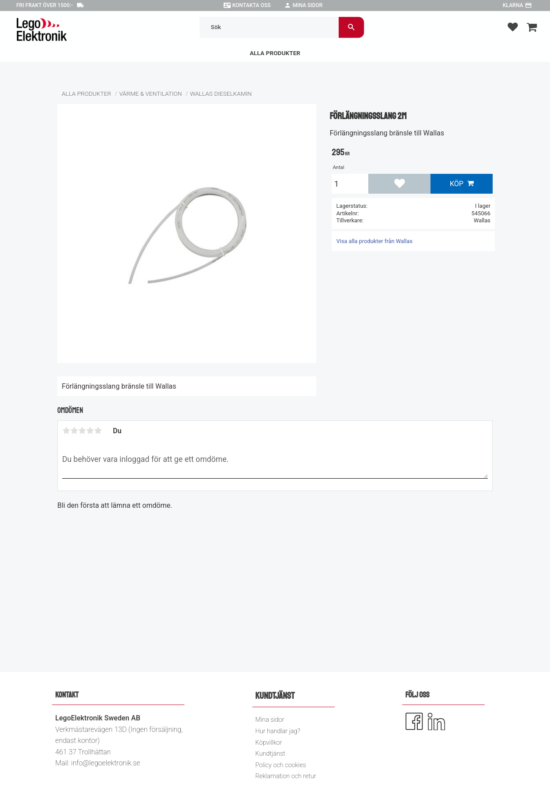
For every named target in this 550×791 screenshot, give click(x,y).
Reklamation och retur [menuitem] (285, 776)
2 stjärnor (74, 431)
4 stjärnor (90, 431)
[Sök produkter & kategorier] (268, 27)
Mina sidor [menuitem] (269, 720)
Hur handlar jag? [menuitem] (277, 731)
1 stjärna (66, 431)
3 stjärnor (82, 431)
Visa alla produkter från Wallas (374, 241)
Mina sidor (308, 5)
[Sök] (351, 27)
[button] (513, 27)
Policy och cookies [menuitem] (280, 765)
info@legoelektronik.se (105, 763)
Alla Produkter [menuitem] (275, 52)
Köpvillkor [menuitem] (268, 742)
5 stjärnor (98, 431)
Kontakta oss (251, 5)
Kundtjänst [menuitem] (270, 753)
